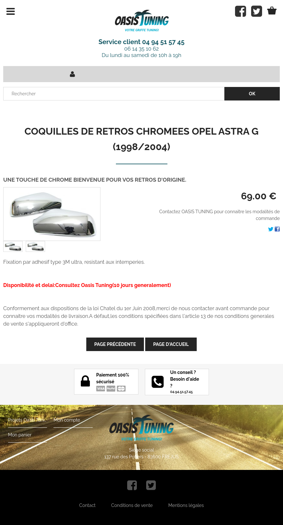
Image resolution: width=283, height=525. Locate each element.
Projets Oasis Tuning (27, 420)
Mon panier (20, 434)
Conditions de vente (132, 505)
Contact (87, 505)
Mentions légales (186, 505)
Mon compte (66, 420)
